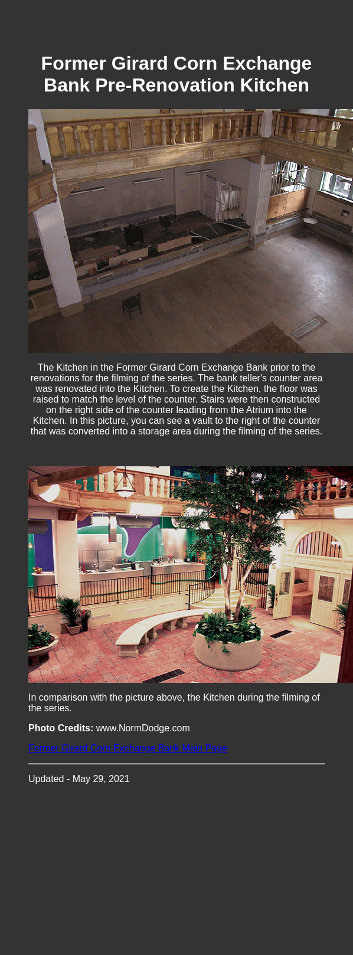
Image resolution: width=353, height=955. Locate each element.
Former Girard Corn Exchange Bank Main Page (127, 748)
